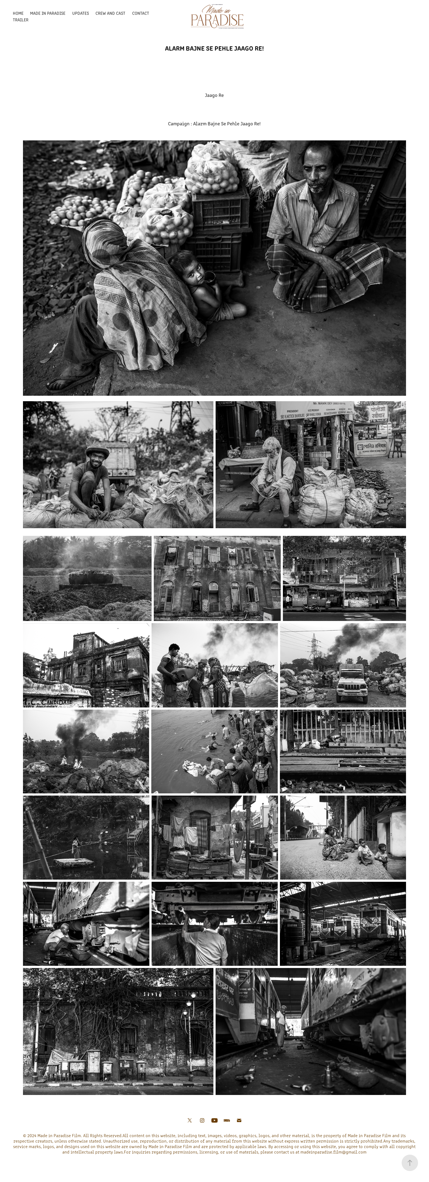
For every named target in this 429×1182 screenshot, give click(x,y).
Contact (140, 13)
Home (18, 13)
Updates (80, 13)
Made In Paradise (47, 13)
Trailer (20, 19)
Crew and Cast (110, 13)
